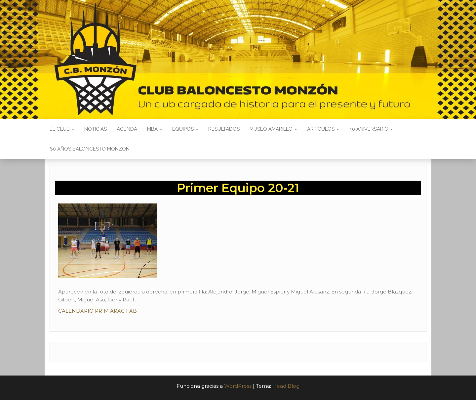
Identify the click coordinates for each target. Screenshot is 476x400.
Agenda (127, 129)
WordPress (238, 386)
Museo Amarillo (273, 129)
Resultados (224, 129)
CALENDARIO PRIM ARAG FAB (97, 311)
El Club (62, 129)
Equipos (185, 129)
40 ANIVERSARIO (371, 129)
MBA (154, 129)
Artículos (323, 129)
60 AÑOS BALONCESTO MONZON (90, 149)
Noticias (95, 129)
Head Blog (285, 386)
